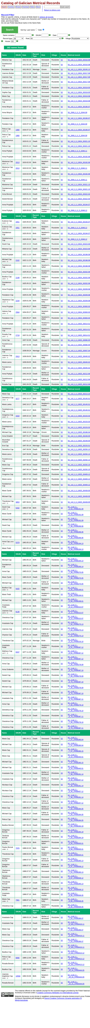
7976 (17, 848)
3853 (17, 502)
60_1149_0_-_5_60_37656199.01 (75, 589)
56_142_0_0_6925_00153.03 (79, 416)
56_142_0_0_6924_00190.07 (79, 107)
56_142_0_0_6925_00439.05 (79, 491)
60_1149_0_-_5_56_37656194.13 (75, 543)
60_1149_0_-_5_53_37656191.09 (75, 508)
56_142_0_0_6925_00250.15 (79, 465)
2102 (17, 260)
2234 (17, 301)
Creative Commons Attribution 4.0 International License (58, 993)
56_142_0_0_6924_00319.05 (79, 88)
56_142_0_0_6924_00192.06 (79, 157)
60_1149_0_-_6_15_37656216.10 (75, 641)
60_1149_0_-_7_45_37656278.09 (75, 664)
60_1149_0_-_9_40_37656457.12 (75, 779)
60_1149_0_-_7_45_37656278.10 (75, 704)
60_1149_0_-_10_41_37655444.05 (76, 969)
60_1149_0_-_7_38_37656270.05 (75, 571)
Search (4, 7)
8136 (17, 612)
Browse (18, 7)
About (38, 7)
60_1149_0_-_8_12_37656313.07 (75, 606)
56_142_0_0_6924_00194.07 (79, 205)
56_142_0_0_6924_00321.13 (79, 185)
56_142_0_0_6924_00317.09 (79, 73)
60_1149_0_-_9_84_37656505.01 (75, 842)
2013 (17, 162)
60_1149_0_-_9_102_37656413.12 (76, 952)
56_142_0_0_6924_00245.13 (79, 69)
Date (41, 30)
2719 (17, 335)
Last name (32, 30)
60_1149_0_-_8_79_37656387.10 (75, 669)
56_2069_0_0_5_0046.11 (77, 151)
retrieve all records (46, 17)
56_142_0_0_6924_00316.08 (79, 60)
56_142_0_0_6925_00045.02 (79, 356)
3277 (17, 399)
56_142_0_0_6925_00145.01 (79, 399)
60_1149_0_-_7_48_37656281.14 (75, 773)
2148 (17, 278)
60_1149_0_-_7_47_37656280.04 (75, 739)
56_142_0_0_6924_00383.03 (79, 306)
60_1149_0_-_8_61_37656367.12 (75, 646)
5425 (17, 589)
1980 (17, 130)
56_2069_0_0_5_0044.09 (77, 113)
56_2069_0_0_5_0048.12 (77, 210)
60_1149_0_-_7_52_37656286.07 (75, 917)
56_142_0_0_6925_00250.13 (79, 449)
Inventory (11, 7)
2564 (17, 312)
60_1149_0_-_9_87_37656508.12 (75, 865)
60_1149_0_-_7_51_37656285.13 (75, 860)
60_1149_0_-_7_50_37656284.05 (75, 808)
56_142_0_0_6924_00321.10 (79, 141)
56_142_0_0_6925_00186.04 (79, 432)
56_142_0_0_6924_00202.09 (79, 272)
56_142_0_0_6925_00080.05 (79, 340)
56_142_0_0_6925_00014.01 (79, 324)
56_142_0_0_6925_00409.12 (79, 474)
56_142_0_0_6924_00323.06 (79, 244)
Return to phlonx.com (52, 10)
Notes (32, 7)
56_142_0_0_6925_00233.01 (79, 446)
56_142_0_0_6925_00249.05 (79, 436)
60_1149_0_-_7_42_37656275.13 (75, 623)
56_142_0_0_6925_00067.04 (79, 351)
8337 (17, 652)
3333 (17, 416)
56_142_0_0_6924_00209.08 (79, 289)
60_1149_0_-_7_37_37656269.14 (75, 566)
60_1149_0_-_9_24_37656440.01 (75, 756)
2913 (17, 356)
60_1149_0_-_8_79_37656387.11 (75, 698)
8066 (17, 958)
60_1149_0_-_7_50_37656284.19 (75, 825)
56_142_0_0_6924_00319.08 (79, 96)
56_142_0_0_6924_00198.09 (79, 255)
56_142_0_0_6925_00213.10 (79, 394)
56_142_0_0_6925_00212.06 (79, 374)
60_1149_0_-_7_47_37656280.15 (75, 750)
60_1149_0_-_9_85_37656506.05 (75, 894)
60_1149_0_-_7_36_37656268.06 (75, 525)
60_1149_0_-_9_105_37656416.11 (76, 923)
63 (62, 60)
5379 (17, 543)
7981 (17, 900)
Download (25, 7)
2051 (17, 222)
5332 (17, 508)
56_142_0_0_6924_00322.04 (79, 194)
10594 (18, 976)
